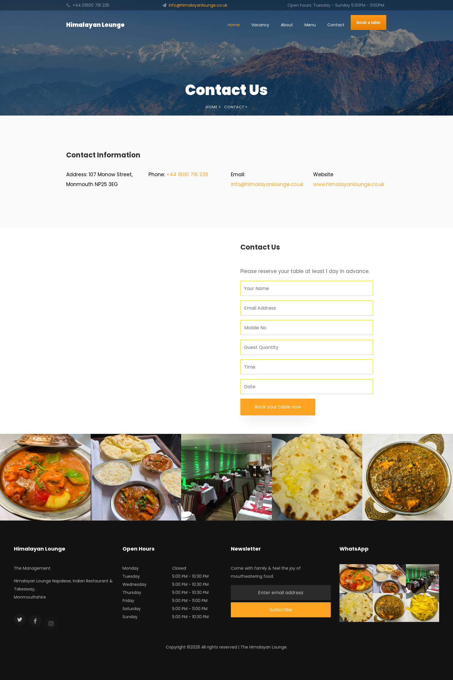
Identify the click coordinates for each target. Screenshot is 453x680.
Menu (310, 25)
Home (234, 25)
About (287, 25)
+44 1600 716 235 (187, 174)
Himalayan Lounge (95, 25)
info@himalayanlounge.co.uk (267, 184)
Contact (335, 25)
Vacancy (260, 25)
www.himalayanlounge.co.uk (348, 184)
